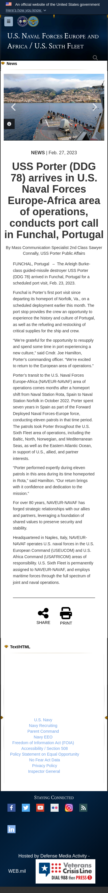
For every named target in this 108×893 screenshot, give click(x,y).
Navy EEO (43, 737)
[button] (26, 10)
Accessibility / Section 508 (44, 748)
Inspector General (44, 771)
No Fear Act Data (44, 760)
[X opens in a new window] (26, 807)
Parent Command (43, 731)
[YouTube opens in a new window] (40, 807)
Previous (14, 107)
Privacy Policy (44, 765)
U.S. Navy (43, 720)
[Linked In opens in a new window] (11, 828)
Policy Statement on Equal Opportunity (44, 754)
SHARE (43, 616)
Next (94, 107)
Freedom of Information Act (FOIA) (43, 742)
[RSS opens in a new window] (83, 807)
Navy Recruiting (43, 725)
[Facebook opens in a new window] (11, 807)
